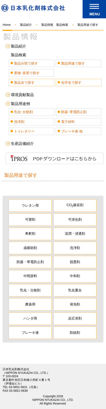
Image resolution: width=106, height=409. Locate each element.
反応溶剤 (75, 318)
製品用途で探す (73, 63)
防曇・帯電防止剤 (30, 262)
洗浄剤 (19, 122)
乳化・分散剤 (30, 290)
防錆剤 (75, 332)
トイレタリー (24, 131)
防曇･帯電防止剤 (74, 112)
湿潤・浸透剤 (75, 233)
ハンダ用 (30, 318)
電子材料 (68, 122)
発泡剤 (75, 304)
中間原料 (30, 276)
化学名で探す (71, 82)
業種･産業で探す (27, 73)
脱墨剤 (75, 262)
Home (6, 24)
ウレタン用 (30, 205)
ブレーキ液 (30, 332)
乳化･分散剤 (23, 112)
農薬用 (30, 304)
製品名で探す (24, 82)
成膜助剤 (30, 248)
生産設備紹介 (22, 143)
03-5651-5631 (18, 387)
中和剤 (75, 276)
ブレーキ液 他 (71, 131)
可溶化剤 (75, 219)
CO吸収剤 (75, 205)
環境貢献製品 (22, 95)
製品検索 (18, 55)
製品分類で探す (26, 63)
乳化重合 (75, 290)
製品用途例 (20, 104)
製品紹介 (26, 24)
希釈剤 (30, 233)
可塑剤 (30, 219)
